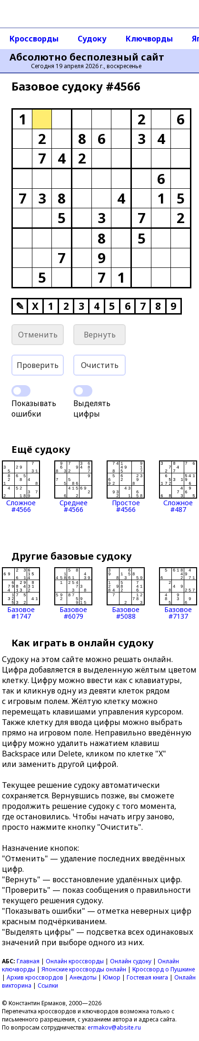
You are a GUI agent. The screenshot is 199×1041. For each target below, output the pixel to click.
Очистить (100, 365)
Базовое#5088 (126, 593)
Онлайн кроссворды (75, 961)
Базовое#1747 (21, 593)
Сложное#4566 (21, 486)
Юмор (111, 977)
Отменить (38, 334)
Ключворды (149, 38)
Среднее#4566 (73, 486)
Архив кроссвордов (35, 977)
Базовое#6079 (73, 593)
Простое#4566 (126, 486)
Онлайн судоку (130, 961)
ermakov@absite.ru (114, 1027)
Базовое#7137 (178, 593)
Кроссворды (34, 38)
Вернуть (100, 334)
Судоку (92, 38)
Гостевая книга (147, 977)
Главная (28, 961)
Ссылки (48, 985)
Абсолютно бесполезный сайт (87, 57)
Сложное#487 (178, 486)
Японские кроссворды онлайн (83, 969)
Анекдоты (83, 977)
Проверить (38, 365)
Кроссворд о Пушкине (163, 969)
